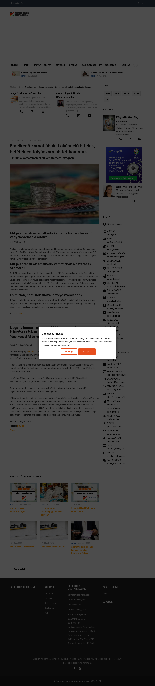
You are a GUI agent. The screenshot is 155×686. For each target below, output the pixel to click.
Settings (69, 351)
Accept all (86, 351)
